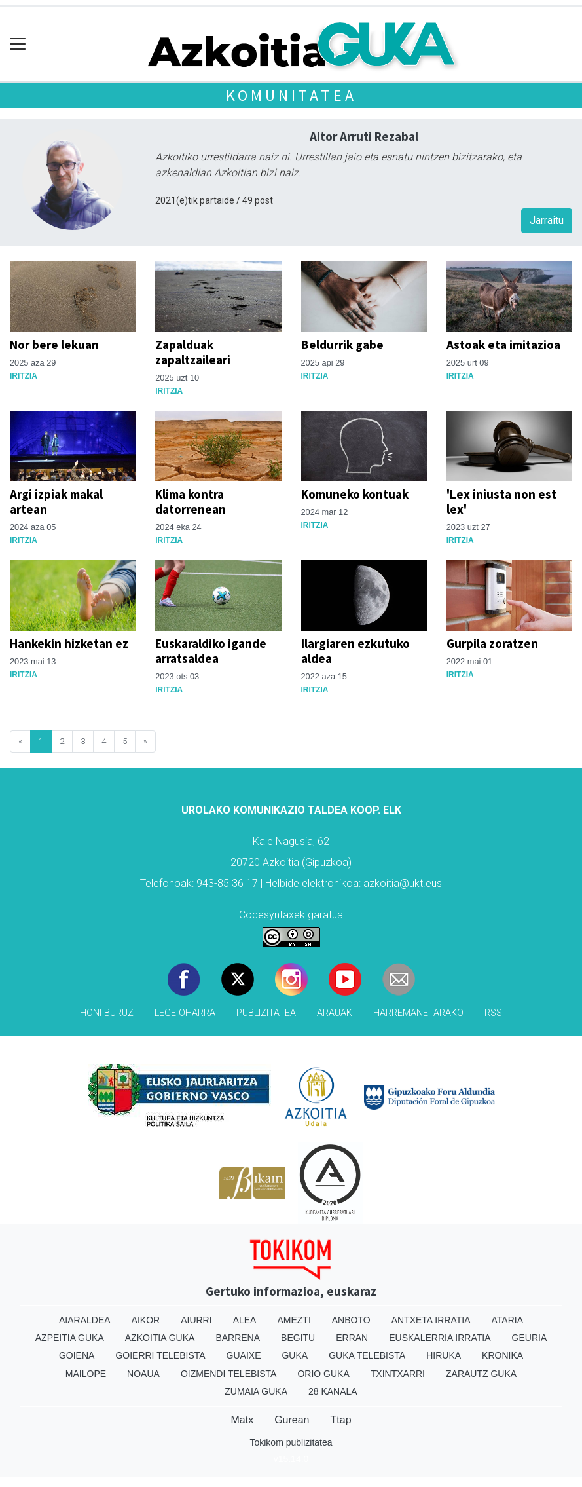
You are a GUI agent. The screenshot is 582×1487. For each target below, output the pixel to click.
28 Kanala (332, 1391)
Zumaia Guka (256, 1391)
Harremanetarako (418, 1013)
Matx (241, 1419)
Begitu (298, 1337)
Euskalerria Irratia (439, 1337)
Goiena (76, 1355)
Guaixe (244, 1355)
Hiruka (443, 1355)
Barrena (237, 1337)
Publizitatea (266, 1013)
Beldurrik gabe (342, 344)
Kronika (502, 1355)
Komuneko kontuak (355, 494)
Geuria (529, 1337)
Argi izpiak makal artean (56, 501)
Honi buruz (107, 1013)
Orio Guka (323, 1373)
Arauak (334, 1013)
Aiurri (196, 1320)
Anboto (351, 1320)
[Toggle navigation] (18, 44)
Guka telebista (367, 1355)
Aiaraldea (85, 1320)
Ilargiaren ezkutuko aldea (355, 650)
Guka (295, 1355)
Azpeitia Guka (69, 1337)
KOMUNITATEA (291, 95)
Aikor (146, 1320)
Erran (352, 1337)
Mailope (85, 1373)
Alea (245, 1320)
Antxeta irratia (431, 1320)
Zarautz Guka (481, 1373)
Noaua (143, 1373)
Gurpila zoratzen (492, 643)
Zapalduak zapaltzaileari (192, 352)
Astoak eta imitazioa (503, 344)
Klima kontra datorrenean (190, 501)
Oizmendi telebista (229, 1373)
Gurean (291, 1419)
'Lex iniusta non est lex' (501, 501)
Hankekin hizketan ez (69, 643)
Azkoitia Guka (160, 1337)
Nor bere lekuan (54, 344)
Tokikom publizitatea (290, 1442)
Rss (493, 1013)
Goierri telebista (160, 1355)
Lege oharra (185, 1013)
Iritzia (23, 376)
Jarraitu (547, 220)
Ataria (508, 1320)
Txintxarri (398, 1373)
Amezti (293, 1320)
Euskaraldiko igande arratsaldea (210, 650)
